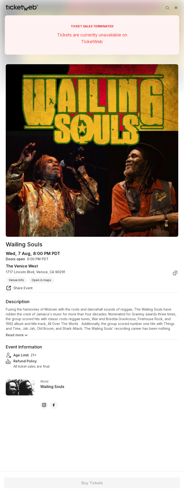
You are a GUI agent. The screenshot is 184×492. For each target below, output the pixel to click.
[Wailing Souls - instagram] (44, 405)
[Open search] (167, 7)
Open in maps (41, 280)
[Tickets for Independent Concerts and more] (22, 8)
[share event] (19, 288)
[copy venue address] (175, 273)
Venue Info (16, 280)
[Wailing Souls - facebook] (54, 405)
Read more (17, 335)
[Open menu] (175, 7)
